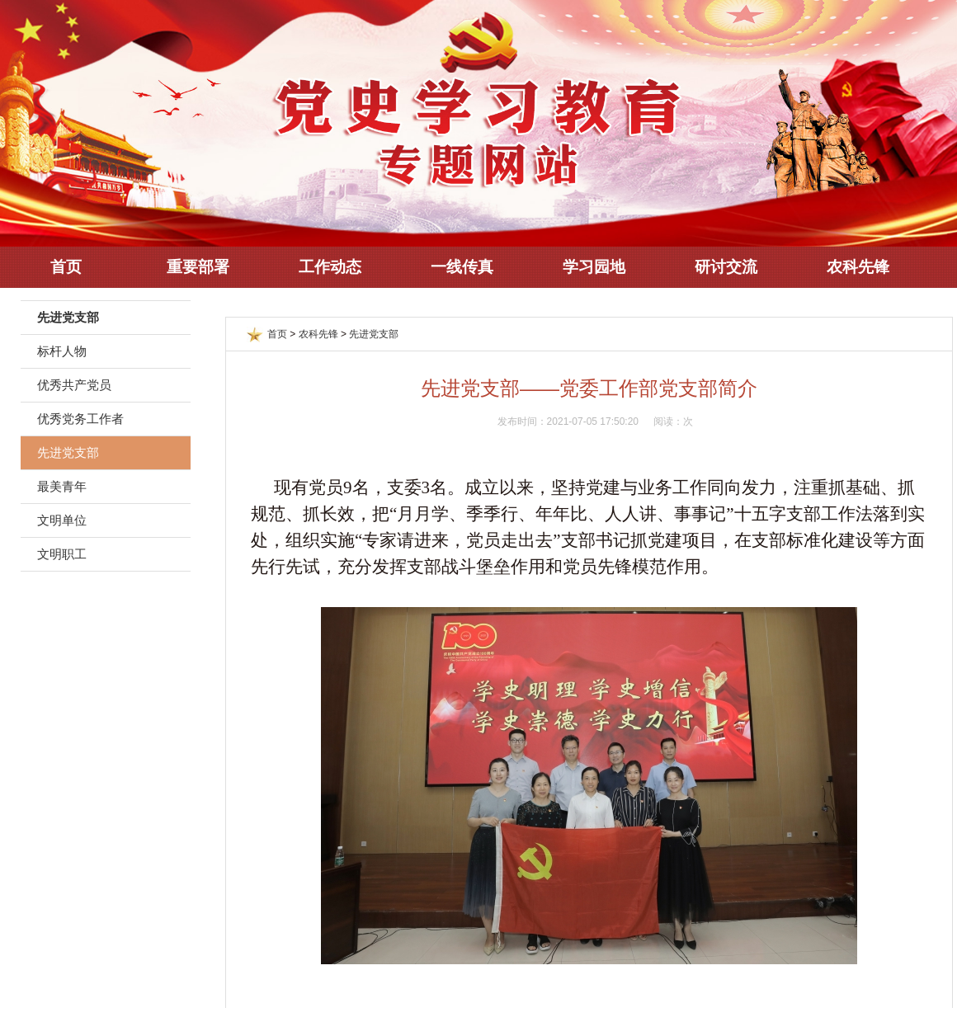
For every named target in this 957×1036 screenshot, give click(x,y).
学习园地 (594, 266)
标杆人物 (62, 351)
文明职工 (62, 554)
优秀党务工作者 (80, 419)
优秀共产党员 (74, 385)
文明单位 (62, 520)
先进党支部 (68, 452)
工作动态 (330, 266)
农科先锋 (858, 266)
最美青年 (62, 486)
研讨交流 (726, 266)
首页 (66, 266)
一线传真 (462, 266)
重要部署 (198, 266)
